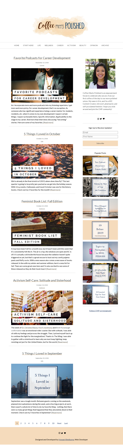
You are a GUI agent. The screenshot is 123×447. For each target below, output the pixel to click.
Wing (18, 187)
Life (42, 141)
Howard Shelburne (66, 439)
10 (53, 423)
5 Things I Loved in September (42, 353)
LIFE (39, 45)
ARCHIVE (105, 45)
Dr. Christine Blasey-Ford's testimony (37, 327)
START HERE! (28, 45)
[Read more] (48, 122)
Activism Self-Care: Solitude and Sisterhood (42, 280)
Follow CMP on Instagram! (100, 311)
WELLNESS (49, 45)
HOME (16, 45)
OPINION (94, 45)
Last (66, 423)
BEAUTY (83, 45)
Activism (42, 209)
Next (59, 423)
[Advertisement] (43, 5)
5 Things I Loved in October (42, 134)
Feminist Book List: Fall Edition (42, 201)
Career (42, 65)
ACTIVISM (71, 45)
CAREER (60, 45)
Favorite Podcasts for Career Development (42, 58)
